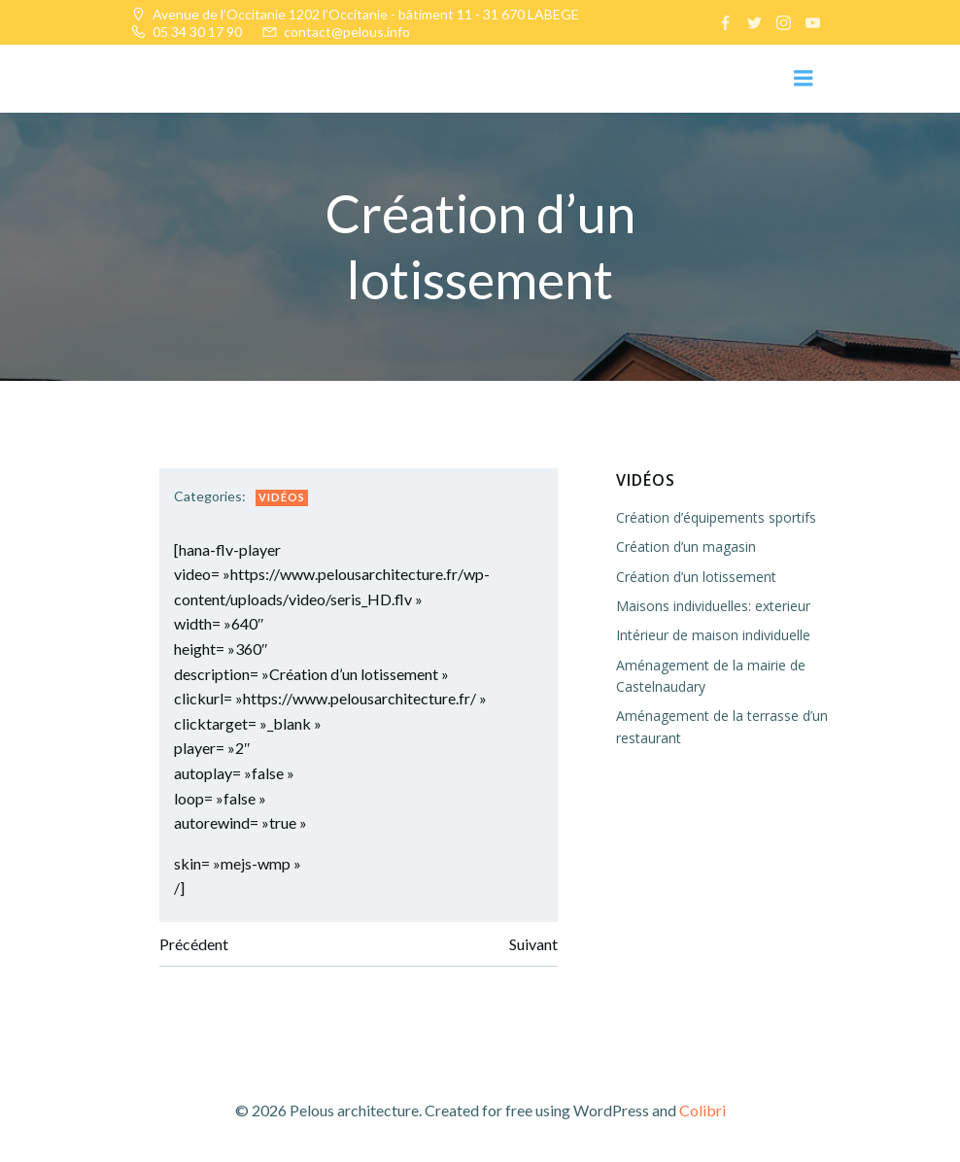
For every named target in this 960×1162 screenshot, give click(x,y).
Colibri (702, 1110)
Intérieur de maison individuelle (713, 635)
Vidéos (281, 497)
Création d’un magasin (686, 546)
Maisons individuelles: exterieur (713, 606)
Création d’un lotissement (696, 575)
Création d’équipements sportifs (716, 517)
